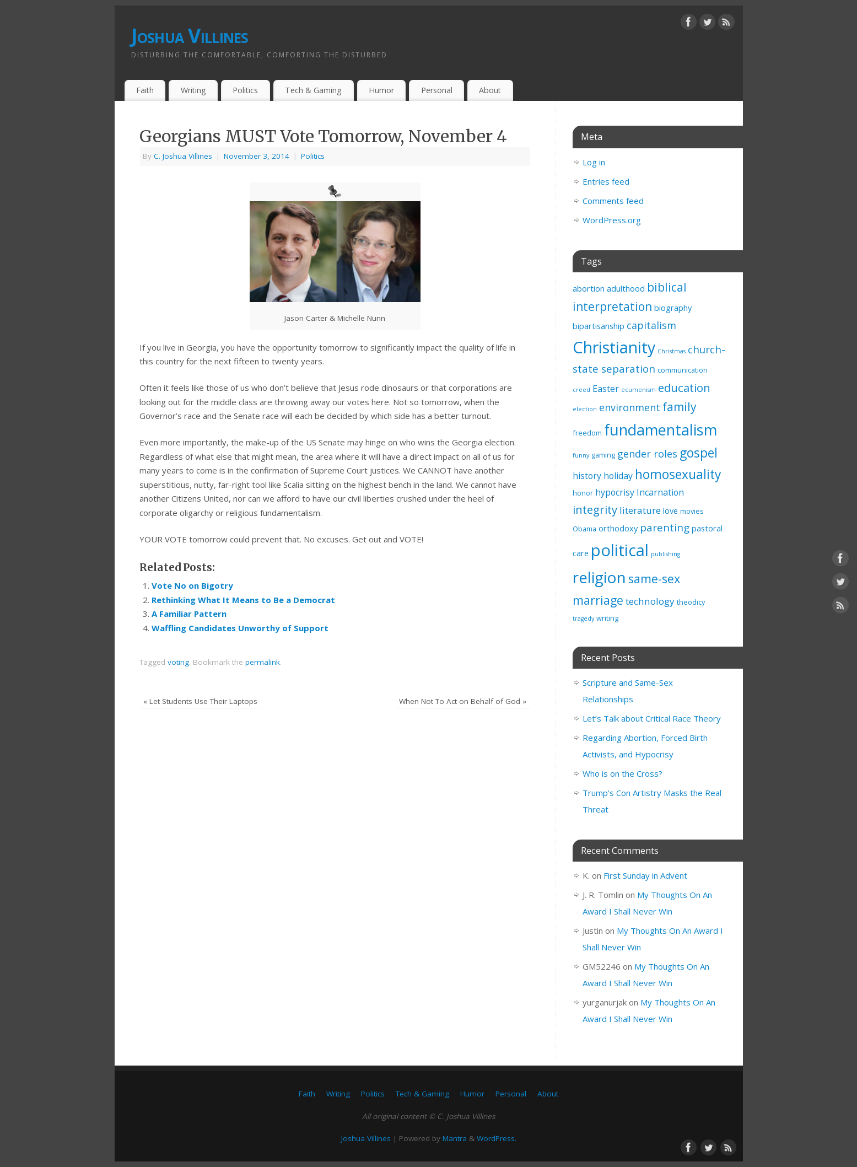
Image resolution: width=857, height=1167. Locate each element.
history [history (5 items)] (587, 476)
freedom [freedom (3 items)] (587, 433)
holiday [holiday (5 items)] (618, 476)
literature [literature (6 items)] (640, 510)
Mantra (455, 1138)
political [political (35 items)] (620, 550)
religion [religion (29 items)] (599, 577)
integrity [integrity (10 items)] (595, 509)
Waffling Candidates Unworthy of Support (240, 627)
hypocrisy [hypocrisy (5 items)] (614, 492)
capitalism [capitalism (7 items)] (651, 325)
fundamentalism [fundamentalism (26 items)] (660, 430)
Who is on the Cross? (622, 773)
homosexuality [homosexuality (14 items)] (678, 474)
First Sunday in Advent (645, 875)
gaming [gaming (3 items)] (603, 455)
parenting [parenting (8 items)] (664, 527)
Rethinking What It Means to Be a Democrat (243, 599)
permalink (262, 662)
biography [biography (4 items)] (673, 308)
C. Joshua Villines (183, 156)
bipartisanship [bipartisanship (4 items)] (598, 326)
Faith (145, 90)
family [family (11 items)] (679, 407)
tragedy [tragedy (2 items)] (583, 618)
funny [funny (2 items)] (581, 455)
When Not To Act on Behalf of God (462, 701)
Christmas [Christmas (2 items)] (671, 351)
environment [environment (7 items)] (629, 407)
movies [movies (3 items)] (692, 511)
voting (178, 662)
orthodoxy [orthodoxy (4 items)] (618, 528)
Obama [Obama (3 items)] (584, 529)
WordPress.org (612, 219)
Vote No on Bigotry (192, 585)
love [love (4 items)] (670, 510)
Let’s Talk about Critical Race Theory (652, 718)
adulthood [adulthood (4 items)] (626, 288)
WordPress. (496, 1138)
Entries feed (606, 181)
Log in (594, 162)
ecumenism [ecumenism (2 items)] (638, 390)
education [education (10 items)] (684, 387)
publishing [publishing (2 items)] (665, 554)
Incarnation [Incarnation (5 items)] (660, 492)
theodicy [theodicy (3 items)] (691, 602)
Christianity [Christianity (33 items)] (614, 347)
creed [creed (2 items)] (581, 390)
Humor (381, 90)
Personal (436, 90)
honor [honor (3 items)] (583, 493)
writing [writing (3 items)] (607, 618)
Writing (193, 90)
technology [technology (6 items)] (650, 601)
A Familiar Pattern (189, 613)
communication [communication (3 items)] (682, 370)
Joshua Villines (190, 35)
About (490, 90)
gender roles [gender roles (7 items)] (647, 453)
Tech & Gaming (313, 90)
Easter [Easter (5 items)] (605, 389)
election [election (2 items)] (585, 409)
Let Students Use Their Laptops (200, 701)
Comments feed (613, 200)
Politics (245, 90)
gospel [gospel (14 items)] (699, 452)
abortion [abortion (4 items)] (589, 288)
